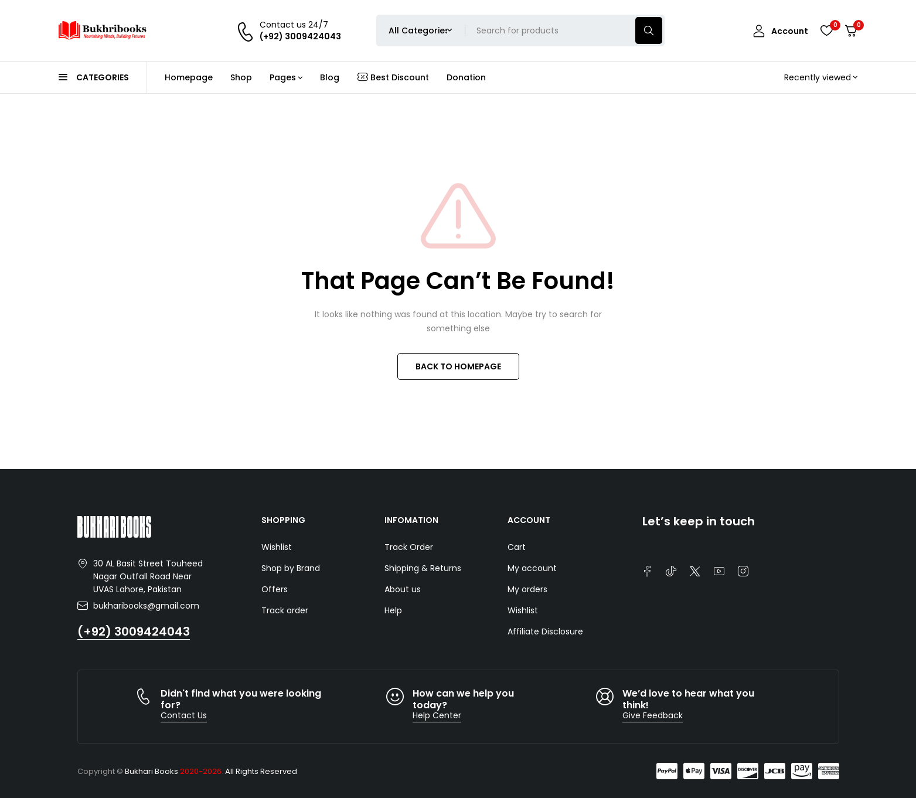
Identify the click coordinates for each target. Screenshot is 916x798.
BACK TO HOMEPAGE (458, 366)
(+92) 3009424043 (133, 631)
